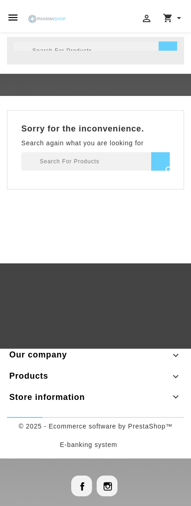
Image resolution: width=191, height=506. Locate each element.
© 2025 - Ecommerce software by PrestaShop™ (95, 426)
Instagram (107, 486)
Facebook (82, 486)
